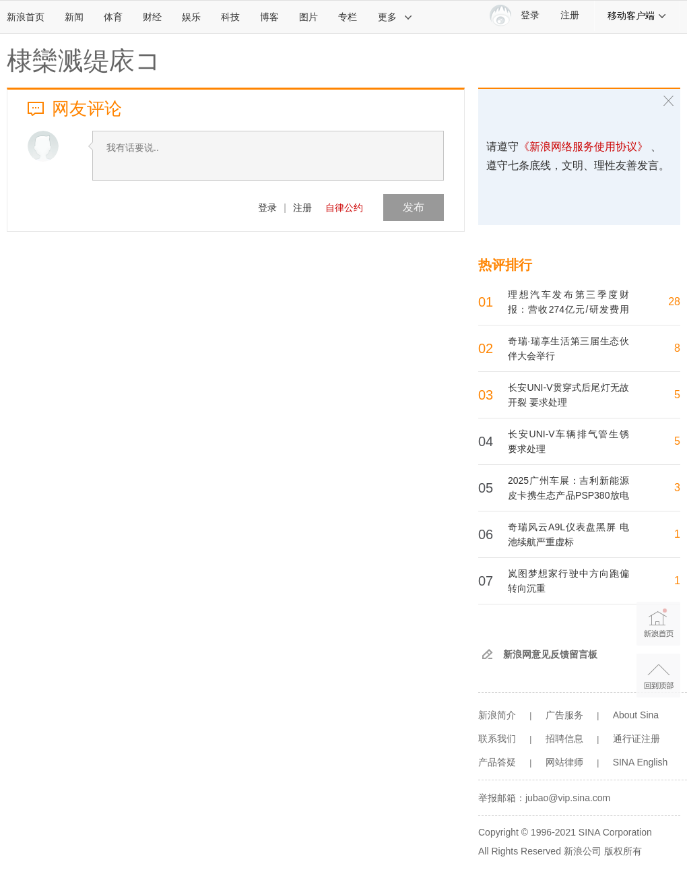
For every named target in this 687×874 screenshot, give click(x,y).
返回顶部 (658, 675)
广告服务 (564, 715)
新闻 (74, 16)
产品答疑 (497, 762)
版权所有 (623, 851)
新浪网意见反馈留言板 (550, 654)
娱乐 (191, 16)
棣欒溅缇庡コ (84, 60)
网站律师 (564, 762)
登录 (267, 207)
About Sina (636, 715)
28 (674, 301)
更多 (395, 16)
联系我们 (497, 738)
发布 (413, 207)
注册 (569, 15)
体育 (113, 16)
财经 (152, 16)
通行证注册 (636, 738)
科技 (230, 16)
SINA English (640, 762)
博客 (269, 16)
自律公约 (344, 207)
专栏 (347, 16)
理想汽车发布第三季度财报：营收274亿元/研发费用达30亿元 (568, 309)
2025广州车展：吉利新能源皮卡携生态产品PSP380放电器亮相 (568, 495)
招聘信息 (564, 738)
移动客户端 (637, 15)
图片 (308, 16)
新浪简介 (497, 715)
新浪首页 (25, 16)
